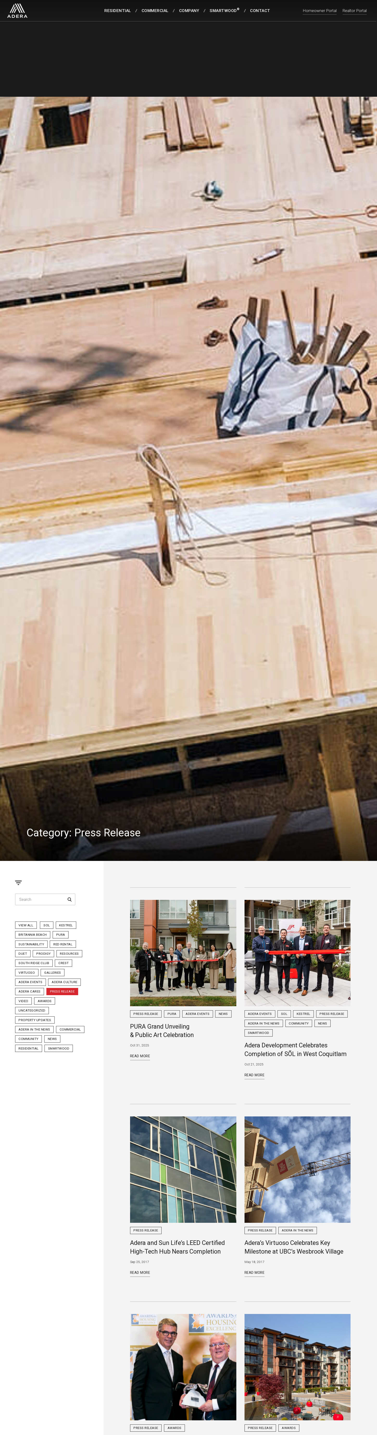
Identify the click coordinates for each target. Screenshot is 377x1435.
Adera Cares (30, 991)
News (52, 1039)
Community (28, 1039)
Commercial (155, 10)
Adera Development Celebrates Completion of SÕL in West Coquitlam (296, 1049)
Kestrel (66, 925)
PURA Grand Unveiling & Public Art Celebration (162, 1031)
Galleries (52, 972)
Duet (23, 953)
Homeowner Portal (320, 10)
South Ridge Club (34, 963)
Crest (63, 963)
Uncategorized (32, 1010)
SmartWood (224, 10)
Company (189, 10)
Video (23, 1001)
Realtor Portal (355, 10)
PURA (60, 934)
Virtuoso (27, 972)
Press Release (62, 991)
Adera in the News (34, 1029)
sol (47, 925)
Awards (45, 1001)
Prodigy (43, 953)
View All (26, 925)
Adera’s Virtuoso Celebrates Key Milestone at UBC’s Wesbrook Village (294, 1247)
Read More (140, 1056)
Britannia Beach (33, 934)
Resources (69, 953)
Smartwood (58, 1048)
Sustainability (31, 944)
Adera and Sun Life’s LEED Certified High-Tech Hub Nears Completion (177, 1247)
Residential (117, 10)
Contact (260, 10)
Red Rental (62, 944)
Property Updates (35, 1020)
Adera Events (30, 982)
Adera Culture (64, 982)
